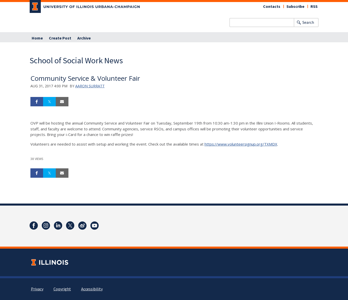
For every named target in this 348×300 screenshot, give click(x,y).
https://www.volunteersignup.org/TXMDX (241, 144)
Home (37, 38)
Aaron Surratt (90, 86)
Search (308, 22)
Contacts (271, 6)
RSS (314, 6)
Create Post (60, 38)
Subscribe (295, 6)
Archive (84, 38)
